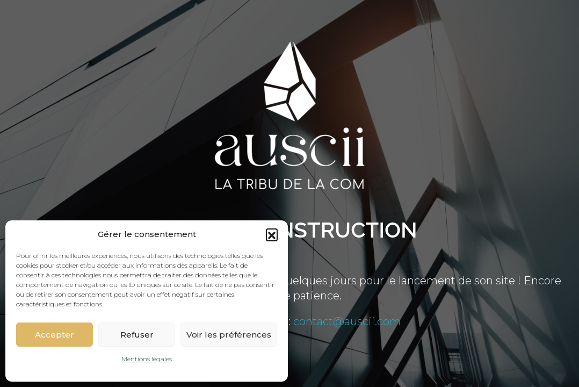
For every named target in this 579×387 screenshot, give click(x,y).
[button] (271, 234)
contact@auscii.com (347, 321)
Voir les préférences (228, 334)
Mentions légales (146, 359)
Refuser (137, 334)
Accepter (54, 334)
